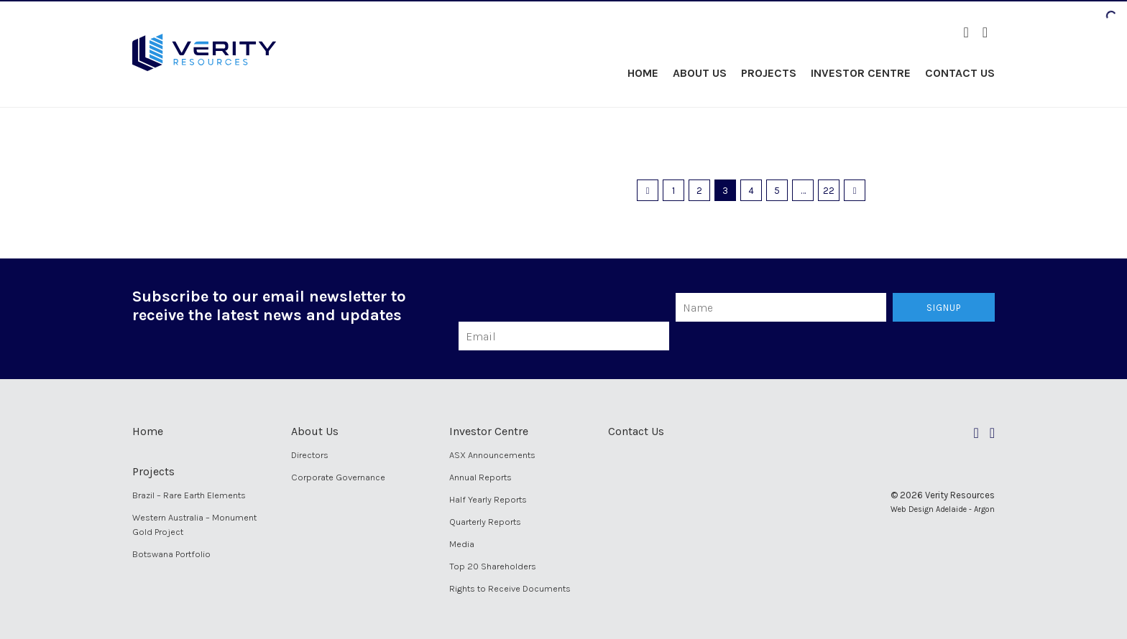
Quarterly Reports (485, 521)
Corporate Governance (338, 477)
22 (828, 190)
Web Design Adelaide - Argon (943, 509)
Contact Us (960, 73)
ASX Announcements (492, 454)
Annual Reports (480, 477)
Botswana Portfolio (171, 554)
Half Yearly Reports (488, 499)
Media (461, 543)
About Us (700, 73)
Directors (309, 454)
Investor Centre (861, 73)
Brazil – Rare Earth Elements (189, 495)
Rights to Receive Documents (510, 588)
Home (642, 73)
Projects (768, 73)
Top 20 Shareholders (492, 566)
